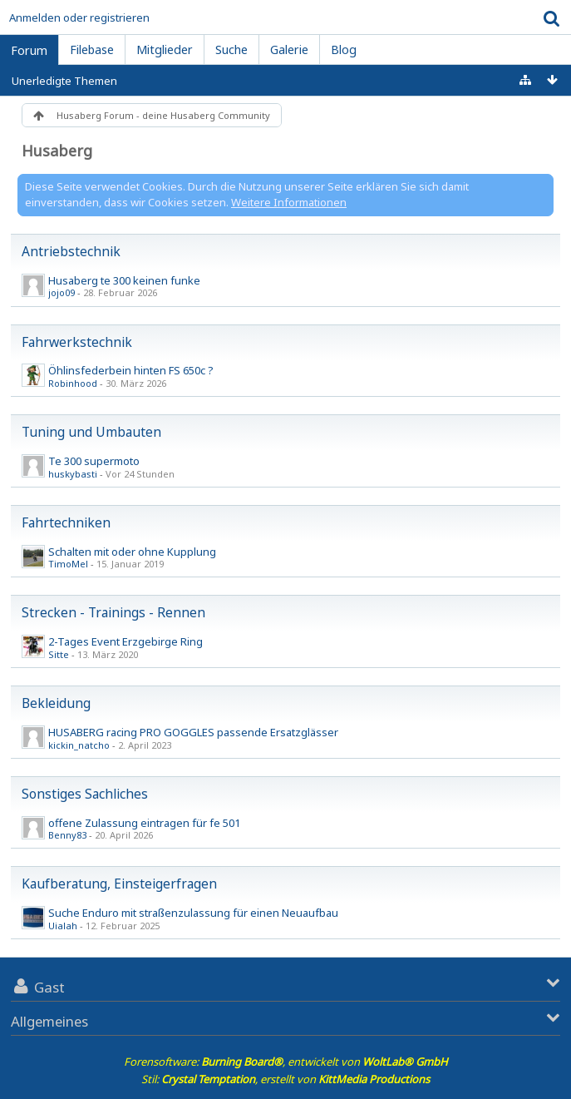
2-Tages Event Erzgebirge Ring (125, 641)
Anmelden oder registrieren (79, 17)
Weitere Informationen (289, 202)
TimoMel (68, 563)
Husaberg (57, 151)
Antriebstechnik (71, 251)
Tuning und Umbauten (91, 432)
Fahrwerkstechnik (77, 342)
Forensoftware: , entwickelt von (286, 1061)
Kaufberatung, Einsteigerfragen (119, 883)
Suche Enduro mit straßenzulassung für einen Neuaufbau (193, 912)
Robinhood (72, 383)
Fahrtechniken (66, 522)
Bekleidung (56, 703)
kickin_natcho (79, 745)
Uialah (62, 925)
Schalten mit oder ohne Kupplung (132, 551)
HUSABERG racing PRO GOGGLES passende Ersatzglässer (193, 732)
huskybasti (72, 474)
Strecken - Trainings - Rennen (113, 612)
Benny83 (67, 835)
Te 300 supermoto (94, 460)
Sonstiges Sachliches (85, 794)
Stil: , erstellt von (285, 1079)
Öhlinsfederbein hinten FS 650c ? (131, 370)
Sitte (58, 654)
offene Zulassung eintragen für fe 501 (144, 822)
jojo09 (61, 292)
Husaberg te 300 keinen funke (124, 280)
